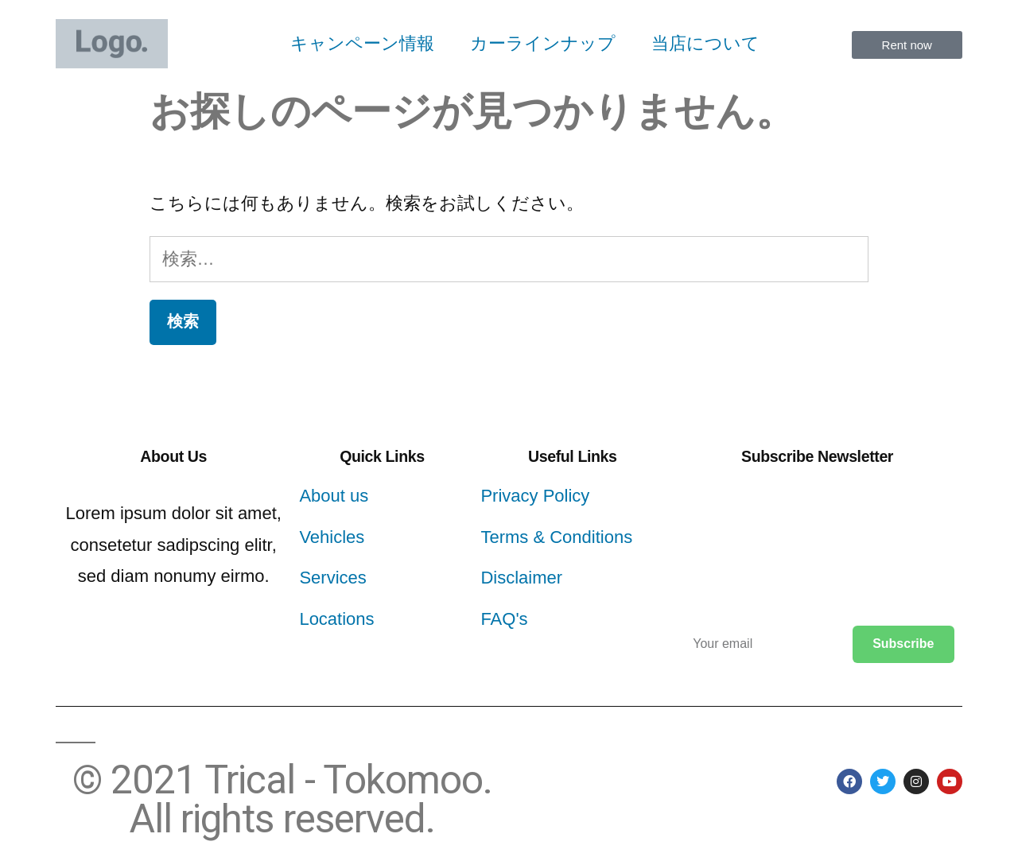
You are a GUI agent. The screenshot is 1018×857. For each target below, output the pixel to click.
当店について (705, 43)
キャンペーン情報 (362, 43)
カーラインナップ (543, 43)
